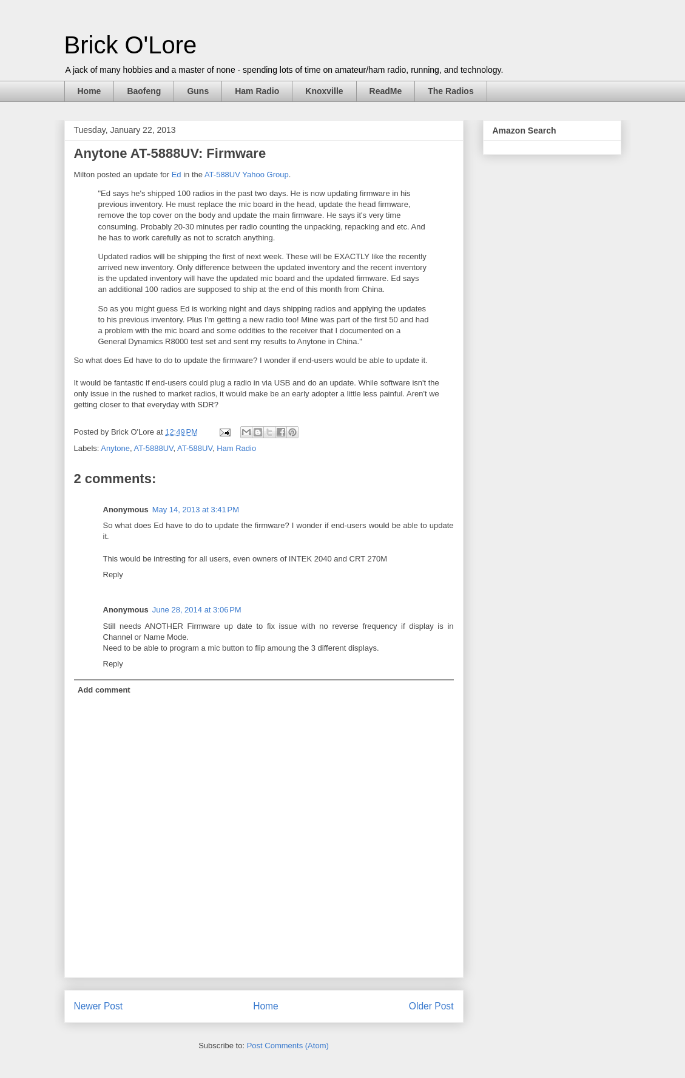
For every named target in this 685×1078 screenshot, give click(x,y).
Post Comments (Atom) (288, 1045)
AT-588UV (194, 448)
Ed (176, 174)
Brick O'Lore (130, 45)
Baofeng (144, 91)
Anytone (115, 448)
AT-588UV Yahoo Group (246, 174)
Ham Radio (257, 91)
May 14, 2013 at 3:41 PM (195, 509)
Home (89, 91)
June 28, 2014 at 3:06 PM (196, 609)
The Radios (450, 91)
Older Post (431, 1006)
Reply (113, 574)
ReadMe (385, 91)
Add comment (104, 689)
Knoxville (324, 91)
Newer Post (98, 1006)
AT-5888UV (154, 448)
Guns (198, 91)
